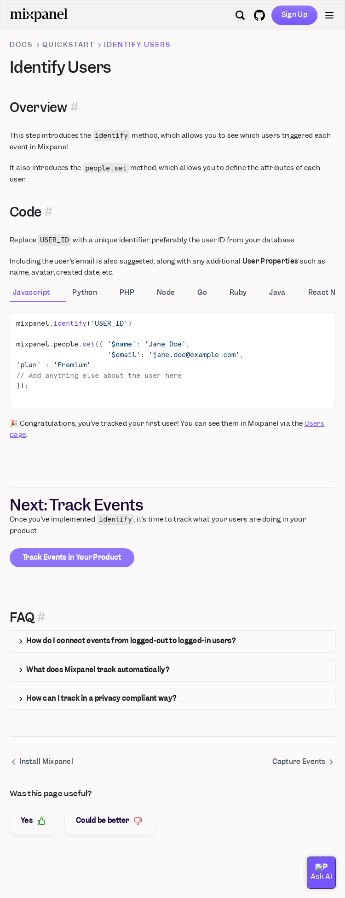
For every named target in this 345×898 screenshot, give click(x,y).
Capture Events (303, 761)
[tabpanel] (172, 360)
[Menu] (329, 15)
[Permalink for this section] (74, 107)
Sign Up (294, 14)
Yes (33, 821)
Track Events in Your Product (72, 557)
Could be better (109, 821)
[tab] (38, 293)
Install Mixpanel (41, 761)
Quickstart (68, 44)
